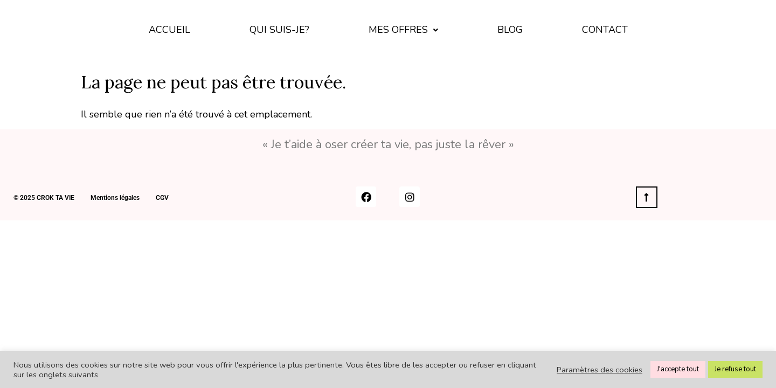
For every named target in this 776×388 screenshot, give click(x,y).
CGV (162, 198)
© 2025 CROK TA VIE (43, 198)
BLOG (510, 29)
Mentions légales (115, 198)
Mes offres (403, 29)
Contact (605, 29)
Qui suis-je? (279, 29)
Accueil (169, 29)
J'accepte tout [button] (678, 369)
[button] (403, 29)
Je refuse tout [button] (735, 369)
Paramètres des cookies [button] (599, 370)
